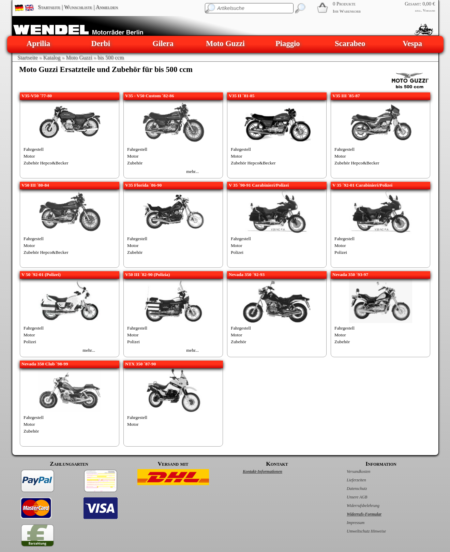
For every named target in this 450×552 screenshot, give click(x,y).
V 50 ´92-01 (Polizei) (41, 274)
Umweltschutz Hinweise (359, 531)
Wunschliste (78, 7)
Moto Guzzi (225, 43)
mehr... (192, 171)
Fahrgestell (34, 149)
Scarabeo (350, 43)
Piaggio (287, 43)
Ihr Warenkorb (347, 11)
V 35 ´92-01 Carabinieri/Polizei (362, 185)
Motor (29, 156)
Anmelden (107, 7)
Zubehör (134, 162)
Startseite (49, 7)
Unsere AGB (349, 497)
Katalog (52, 57)
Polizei (237, 252)
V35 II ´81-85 (242, 95)
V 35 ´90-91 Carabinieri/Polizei (259, 185)
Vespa (412, 43)
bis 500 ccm (110, 57)
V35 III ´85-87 (346, 95)
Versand (429, 10)
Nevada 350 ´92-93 (247, 274)
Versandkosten (351, 471)
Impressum (348, 522)
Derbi (100, 43)
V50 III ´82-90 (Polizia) (147, 274)
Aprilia (38, 43)
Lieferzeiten (349, 480)
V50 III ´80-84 (35, 185)
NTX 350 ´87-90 (140, 363)
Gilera (163, 43)
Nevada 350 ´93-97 (350, 274)
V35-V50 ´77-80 (36, 95)
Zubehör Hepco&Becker (46, 162)
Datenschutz (349, 488)
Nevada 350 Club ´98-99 (44, 363)
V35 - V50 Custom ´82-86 (149, 95)
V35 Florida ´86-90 (143, 185)
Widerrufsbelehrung (355, 505)
